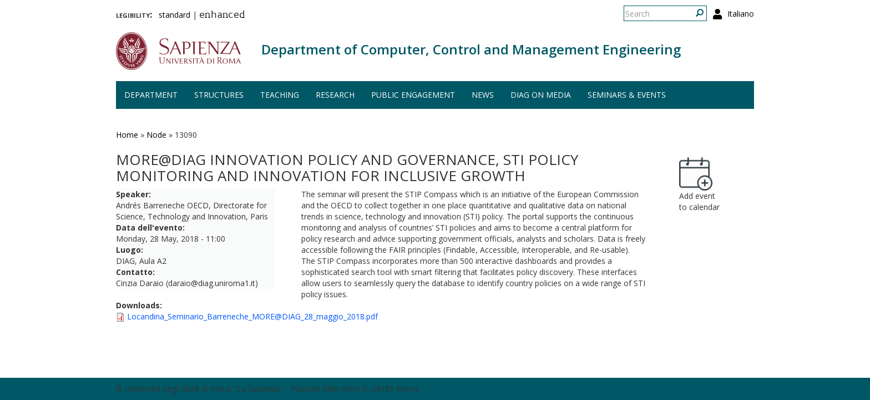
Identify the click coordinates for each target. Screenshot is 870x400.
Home (127, 134)
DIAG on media (540, 94)
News (483, 94)
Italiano (740, 13)
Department (151, 94)
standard (174, 14)
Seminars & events (627, 94)
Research (335, 94)
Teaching (279, 94)
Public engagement (413, 94)
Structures (219, 94)
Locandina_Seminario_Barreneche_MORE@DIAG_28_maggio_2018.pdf (252, 316)
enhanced (222, 16)
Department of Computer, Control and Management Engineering (471, 49)
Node (156, 134)
